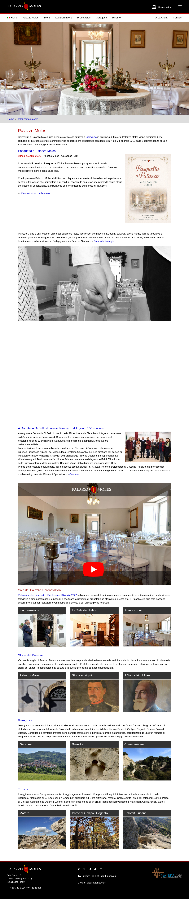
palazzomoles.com (28, 119)
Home (12, 17)
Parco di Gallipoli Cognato (90, 813)
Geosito (77, 744)
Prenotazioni (84, 17)
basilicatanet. (96, 882)
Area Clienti (161, 17)
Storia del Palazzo (30, 655)
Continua (74, 474)
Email (36, 887)
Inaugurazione (29, 610)
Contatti (177, 17)
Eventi (47, 17)
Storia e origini (82, 675)
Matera (24, 813)
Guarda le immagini (104, 241)
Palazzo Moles (30, 17)
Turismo (116, 17)
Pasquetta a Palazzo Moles (37, 150)
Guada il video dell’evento (35, 193)
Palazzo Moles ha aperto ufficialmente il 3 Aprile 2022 (47, 595)
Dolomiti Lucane (135, 813)
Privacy (84, 876)
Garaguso (101, 17)
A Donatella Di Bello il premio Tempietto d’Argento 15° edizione (61, 428)
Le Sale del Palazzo (85, 610)
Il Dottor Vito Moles (137, 675)
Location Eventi (63, 17)
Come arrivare (134, 744)
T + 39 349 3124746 (18, 887)
